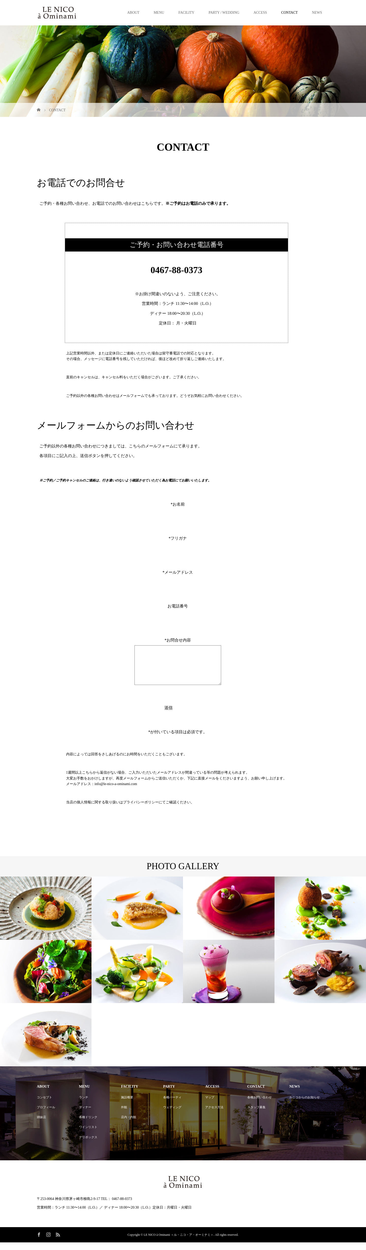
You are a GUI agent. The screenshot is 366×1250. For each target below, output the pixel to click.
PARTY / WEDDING (224, 12)
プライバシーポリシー (141, 810)
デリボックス (88, 1145)
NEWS (317, 12)
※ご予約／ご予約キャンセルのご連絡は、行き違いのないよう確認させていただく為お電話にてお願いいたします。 (125, 480)
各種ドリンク (88, 1125)
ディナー (85, 1115)
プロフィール (46, 1115)
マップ (209, 1105)
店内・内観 (128, 1125)
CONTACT (289, 12)
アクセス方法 (214, 1115)
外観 (124, 1115)
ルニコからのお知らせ (304, 1105)
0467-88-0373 (176, 270)
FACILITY (186, 12)
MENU (159, 12)
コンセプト (44, 1105)
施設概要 (127, 1105)
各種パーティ (172, 1105)
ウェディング (172, 1115)
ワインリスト (88, 1134)
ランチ (83, 1105)
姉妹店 (41, 1125)
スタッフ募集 (256, 1115)
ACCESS (260, 12)
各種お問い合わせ (259, 1105)
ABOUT (133, 12)
